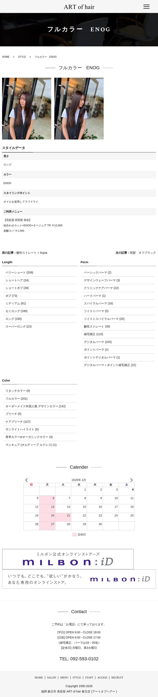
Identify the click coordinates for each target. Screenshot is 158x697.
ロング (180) (14, 318)
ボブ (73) (11, 295)
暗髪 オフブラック (143, 252)
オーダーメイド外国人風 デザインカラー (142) (36, 406)
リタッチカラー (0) (18, 390)
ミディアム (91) (16, 303)
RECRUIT (117, 677)
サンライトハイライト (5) (22, 429)
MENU (64, 677)
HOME (39, 677)
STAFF (89, 677)
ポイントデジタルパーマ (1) (102, 357)
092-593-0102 (84, 658)
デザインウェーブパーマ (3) (102, 280)
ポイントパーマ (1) (96, 349)
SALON (51, 677)
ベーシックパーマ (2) (97, 272)
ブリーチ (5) (13, 413)
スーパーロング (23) (19, 326)
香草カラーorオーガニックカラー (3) (29, 437)
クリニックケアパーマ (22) (101, 288)
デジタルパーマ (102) (98, 342)
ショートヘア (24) (17, 280)
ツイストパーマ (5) (96, 311)
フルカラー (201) (17, 398)
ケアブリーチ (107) (18, 421)
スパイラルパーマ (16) (98, 303)
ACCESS (102, 677)
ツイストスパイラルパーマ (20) (104, 318)
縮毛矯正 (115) (93, 334)
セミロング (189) (17, 311)
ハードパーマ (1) (95, 295)
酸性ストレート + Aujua (31, 252)
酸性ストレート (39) (97, 326)
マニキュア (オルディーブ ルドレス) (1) (31, 444)
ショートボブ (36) (17, 288)
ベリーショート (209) (19, 272)
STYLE (77, 677)
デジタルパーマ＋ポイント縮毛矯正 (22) (110, 365)
